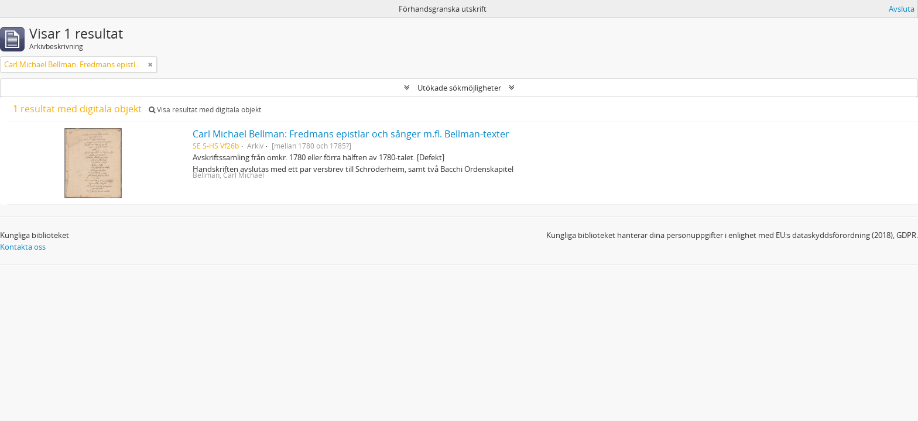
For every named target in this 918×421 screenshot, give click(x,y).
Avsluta (901, 9)
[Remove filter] (150, 64)
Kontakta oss (23, 246)
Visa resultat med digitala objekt (205, 110)
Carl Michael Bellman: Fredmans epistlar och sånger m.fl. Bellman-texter (351, 133)
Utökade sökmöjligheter (459, 87)
